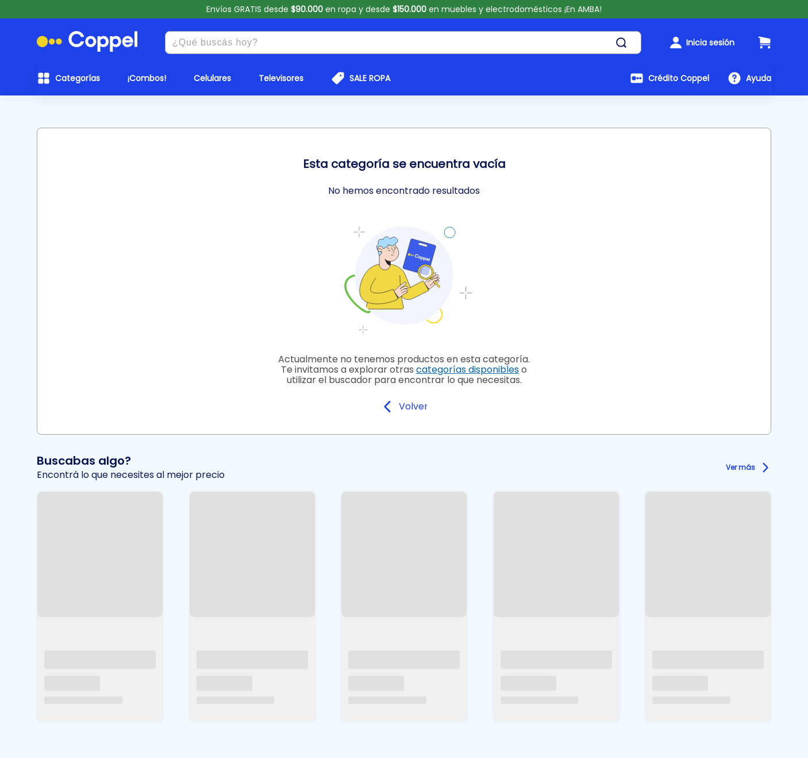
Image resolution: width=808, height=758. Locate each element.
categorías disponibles (467, 369)
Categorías (77, 78)
